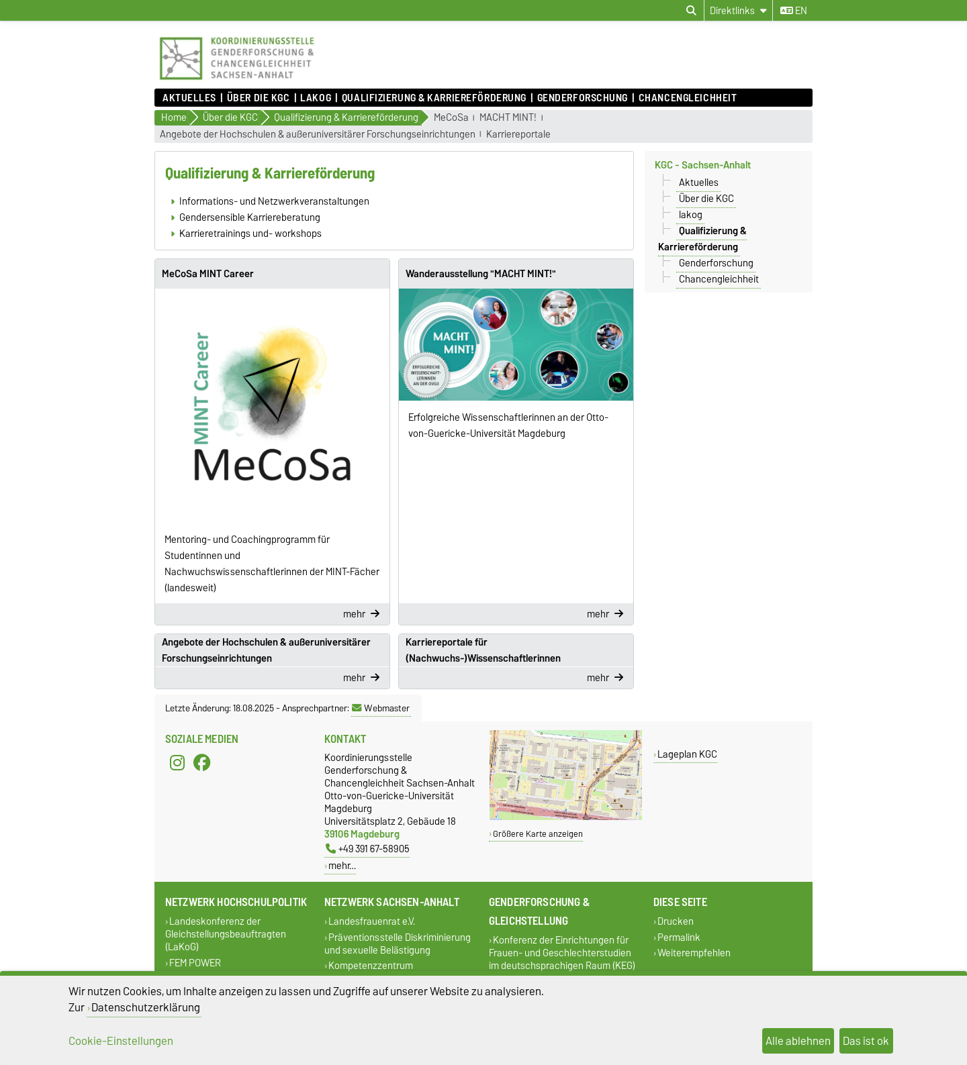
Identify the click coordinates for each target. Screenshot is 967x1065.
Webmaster (381, 708)
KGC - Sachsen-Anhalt (703, 165)
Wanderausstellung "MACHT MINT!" (481, 274)
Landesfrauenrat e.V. (371, 921)
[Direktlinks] (738, 10)
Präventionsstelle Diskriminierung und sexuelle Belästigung (397, 943)
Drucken (675, 921)
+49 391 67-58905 (368, 848)
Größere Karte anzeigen (538, 834)
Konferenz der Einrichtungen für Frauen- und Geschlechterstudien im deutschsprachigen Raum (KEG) (562, 953)
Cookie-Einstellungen (120, 1040)
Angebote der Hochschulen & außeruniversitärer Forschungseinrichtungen (317, 134)
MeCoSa (451, 117)
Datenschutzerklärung (145, 1007)
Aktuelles (189, 98)
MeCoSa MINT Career (208, 274)
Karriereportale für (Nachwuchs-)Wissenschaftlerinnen (483, 650)
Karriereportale (518, 134)
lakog (315, 98)
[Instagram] (177, 763)
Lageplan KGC (687, 754)
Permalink (678, 937)
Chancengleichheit (688, 98)
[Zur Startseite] (236, 82)
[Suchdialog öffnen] (691, 11)
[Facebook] (202, 763)
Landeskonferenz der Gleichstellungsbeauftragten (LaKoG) (225, 934)
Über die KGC (258, 98)
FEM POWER (195, 962)
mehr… (342, 865)
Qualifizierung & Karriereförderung (434, 98)
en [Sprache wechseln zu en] (793, 11)
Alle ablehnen (798, 1040)
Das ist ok (866, 1040)
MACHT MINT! (508, 117)
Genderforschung (582, 98)
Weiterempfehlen (694, 952)
